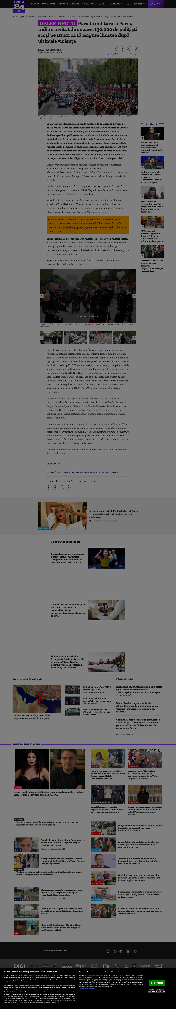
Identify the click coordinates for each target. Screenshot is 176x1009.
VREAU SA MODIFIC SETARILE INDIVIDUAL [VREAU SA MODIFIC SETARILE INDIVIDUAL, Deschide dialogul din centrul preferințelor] (156, 991)
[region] (88, 988)
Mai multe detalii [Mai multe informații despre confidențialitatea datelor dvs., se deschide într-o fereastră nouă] (22, 982)
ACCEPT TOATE (157, 983)
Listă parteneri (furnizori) (87, 988)
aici (27, 996)
